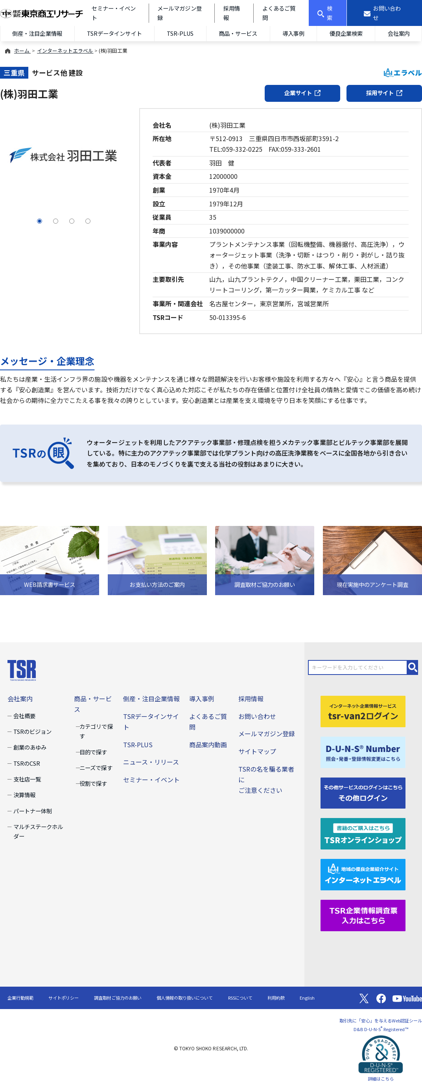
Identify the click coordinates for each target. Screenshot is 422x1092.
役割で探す (93, 783)
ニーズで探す (95, 767)
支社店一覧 (27, 779)
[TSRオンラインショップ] (363, 833)
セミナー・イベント (151, 779)
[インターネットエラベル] (363, 874)
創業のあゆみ (29, 747)
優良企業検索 (346, 33)
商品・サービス (238, 33)
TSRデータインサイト (114, 33)
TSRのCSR (26, 763)
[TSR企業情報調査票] (363, 914)
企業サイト (302, 92)
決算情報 (24, 795)
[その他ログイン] (363, 792)
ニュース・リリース (151, 762)
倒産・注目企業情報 (37, 33)
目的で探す (93, 752)
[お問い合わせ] (384, 13)
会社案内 (20, 698)
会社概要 (24, 715)
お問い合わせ (257, 716)
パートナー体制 (32, 811)
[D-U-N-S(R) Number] (363, 751)
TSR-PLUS (180, 33)
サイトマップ (257, 751)
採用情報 (251, 698)
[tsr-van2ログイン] (363, 710)
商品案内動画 (208, 744)
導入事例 (293, 33)
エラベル (403, 72)
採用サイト (384, 92)
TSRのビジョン (32, 731)
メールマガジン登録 (266, 733)
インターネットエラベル (65, 50)
